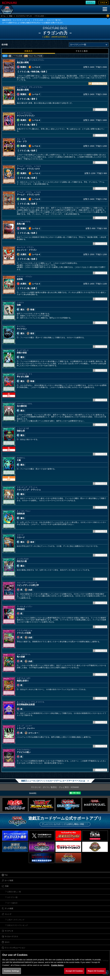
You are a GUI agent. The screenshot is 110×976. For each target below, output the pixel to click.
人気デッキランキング (15, 920)
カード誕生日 (12, 903)
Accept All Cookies (74, 971)
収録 (10, 16)
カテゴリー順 (12, 897)
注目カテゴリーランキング (17, 925)
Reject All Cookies (96, 971)
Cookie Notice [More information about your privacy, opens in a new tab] (57, 965)
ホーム (3, 16)
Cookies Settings (11, 971)
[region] (55, 963)
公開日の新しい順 (14, 892)
